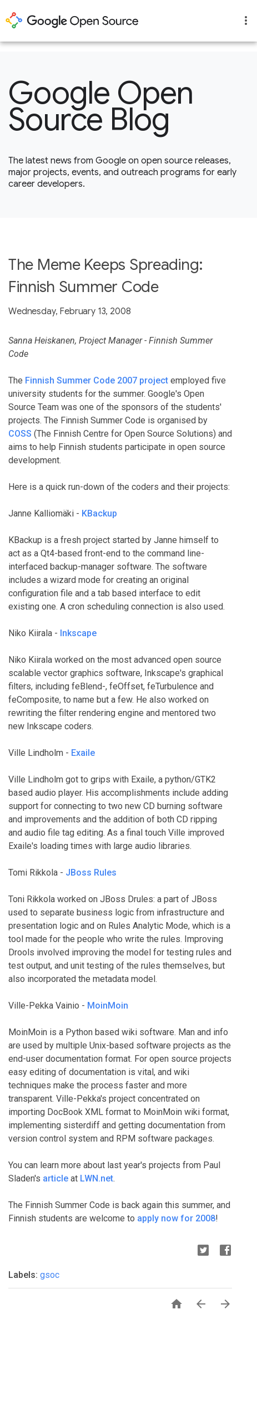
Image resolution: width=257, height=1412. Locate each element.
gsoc (49, 1275)
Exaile (83, 753)
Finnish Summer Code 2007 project (96, 380)
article (55, 1178)
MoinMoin (107, 1005)
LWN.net (96, 1178)
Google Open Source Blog (101, 106)
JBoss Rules (91, 872)
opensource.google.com (72, 20)
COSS (20, 433)
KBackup (99, 513)
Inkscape (78, 633)
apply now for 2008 (176, 1218)
